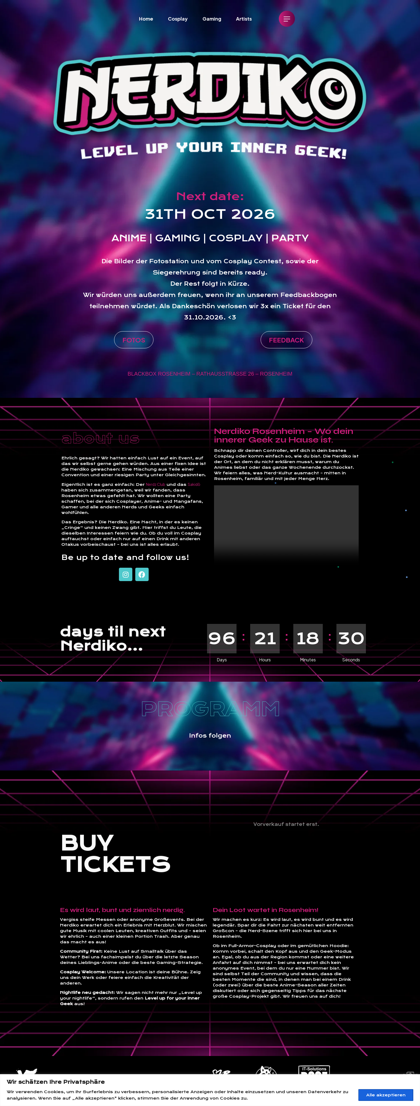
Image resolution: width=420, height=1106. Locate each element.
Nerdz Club (155, 484)
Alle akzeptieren (386, 1095)
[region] (210, 1090)
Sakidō (194, 484)
